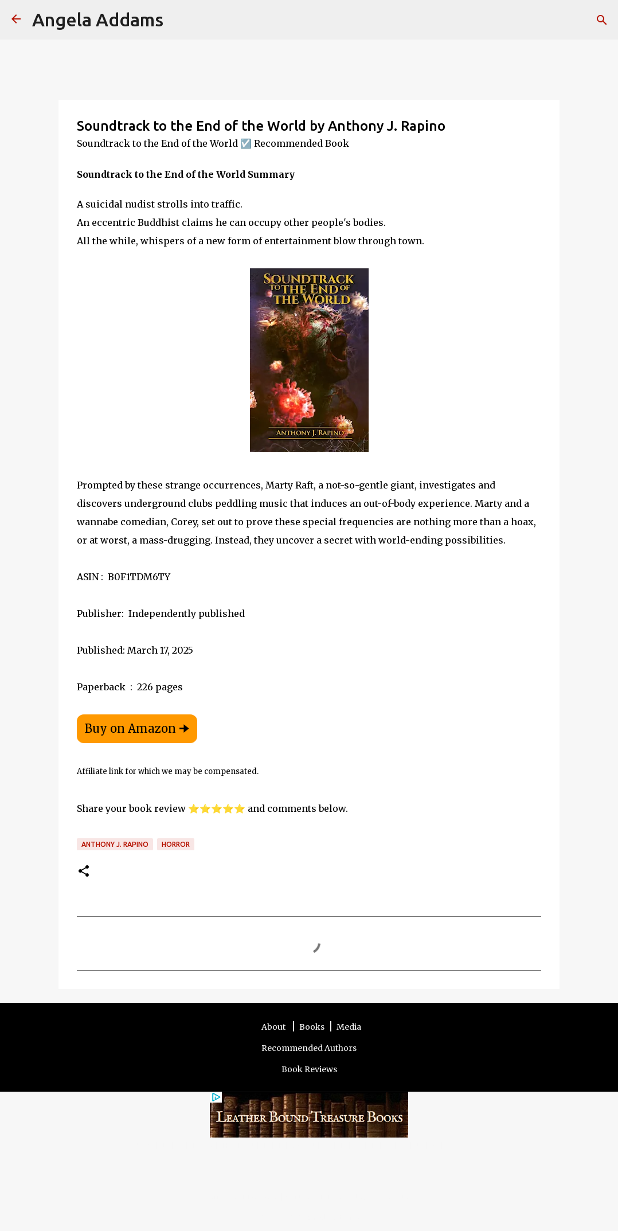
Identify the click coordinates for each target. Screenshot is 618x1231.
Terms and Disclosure (241, 1197)
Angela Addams (97, 19)
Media (349, 1027)
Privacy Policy (343, 1197)
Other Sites (394, 1197)
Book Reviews (309, 1069)
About (274, 1027)
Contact (299, 1197)
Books (311, 1027)
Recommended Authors (309, 1048)
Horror (176, 844)
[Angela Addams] (16, 20)
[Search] (179, 20)
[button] (84, 872)
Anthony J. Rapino (114, 844)
